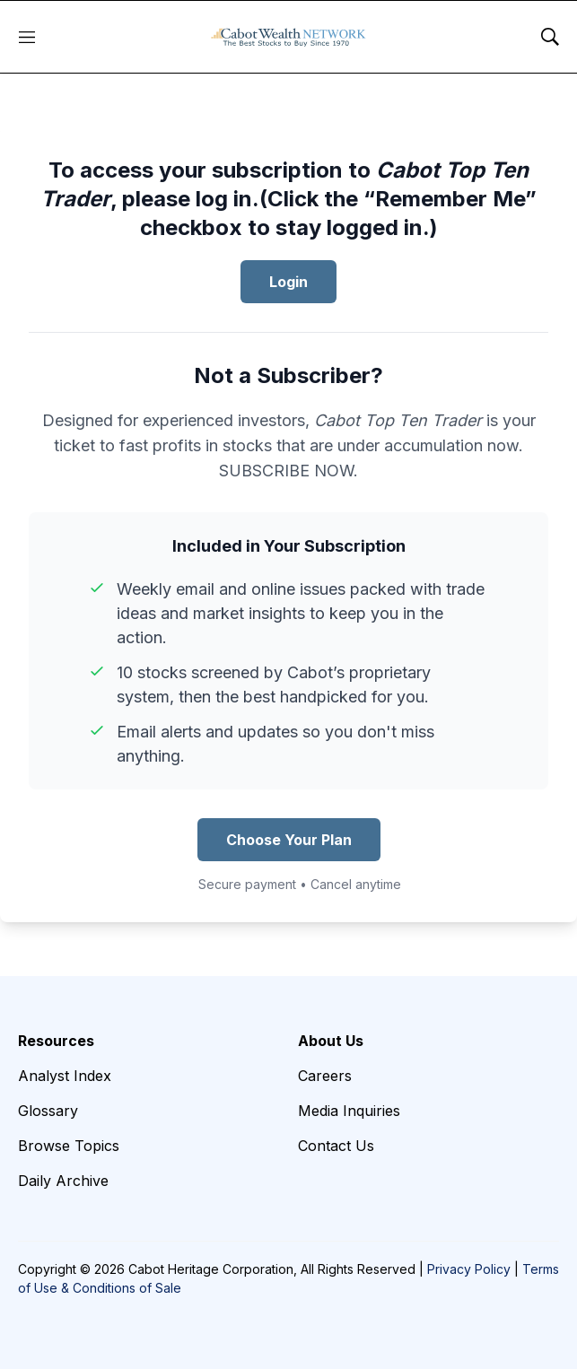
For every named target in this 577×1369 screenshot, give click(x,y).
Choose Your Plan (289, 840)
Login (288, 282)
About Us (330, 1041)
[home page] (288, 36)
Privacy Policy (469, 1269)
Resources (56, 1041)
